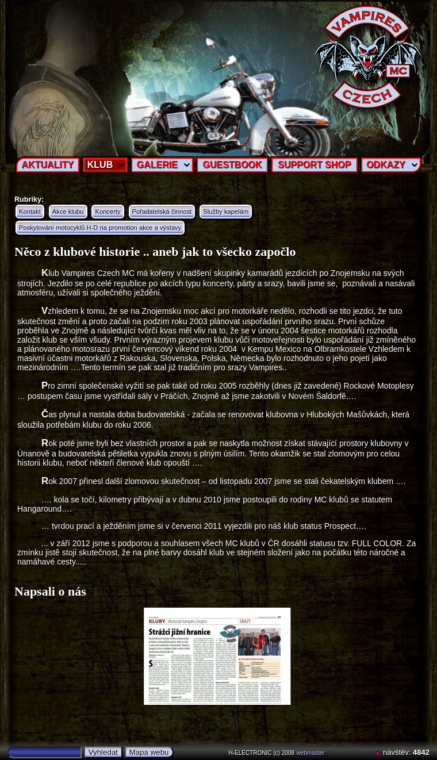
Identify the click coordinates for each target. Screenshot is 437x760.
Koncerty (107, 211)
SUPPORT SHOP (314, 165)
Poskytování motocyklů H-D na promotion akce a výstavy (100, 227)
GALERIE (157, 165)
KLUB (100, 165)
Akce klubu (68, 211)
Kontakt (30, 211)
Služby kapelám (225, 211)
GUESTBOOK (232, 165)
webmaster (311, 753)
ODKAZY (385, 165)
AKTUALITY (48, 165)
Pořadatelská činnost (162, 211)
